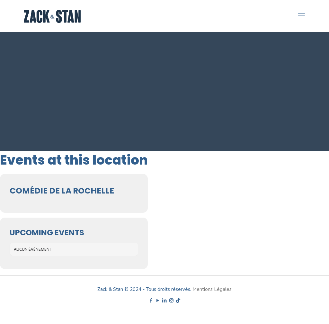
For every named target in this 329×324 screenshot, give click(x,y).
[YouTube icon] (158, 300)
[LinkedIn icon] (164, 300)
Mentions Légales (212, 289)
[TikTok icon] (178, 300)
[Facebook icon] (151, 300)
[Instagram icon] (171, 300)
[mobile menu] (301, 16)
